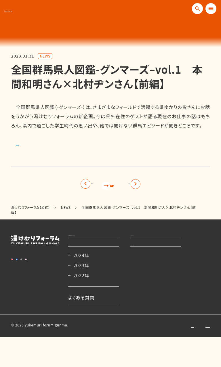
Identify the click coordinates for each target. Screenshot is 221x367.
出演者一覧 (148, 261)
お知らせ (83, 309)
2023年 (87, 287)
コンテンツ (147, 243)
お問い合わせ (153, 355)
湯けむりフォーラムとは (98, 243)
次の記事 (163, 186)
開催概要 (84, 261)
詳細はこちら (29, 143)
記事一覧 (110, 186)
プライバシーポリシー (193, 355)
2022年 (87, 297)
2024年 (87, 277)
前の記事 (57, 186)
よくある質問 (87, 327)
